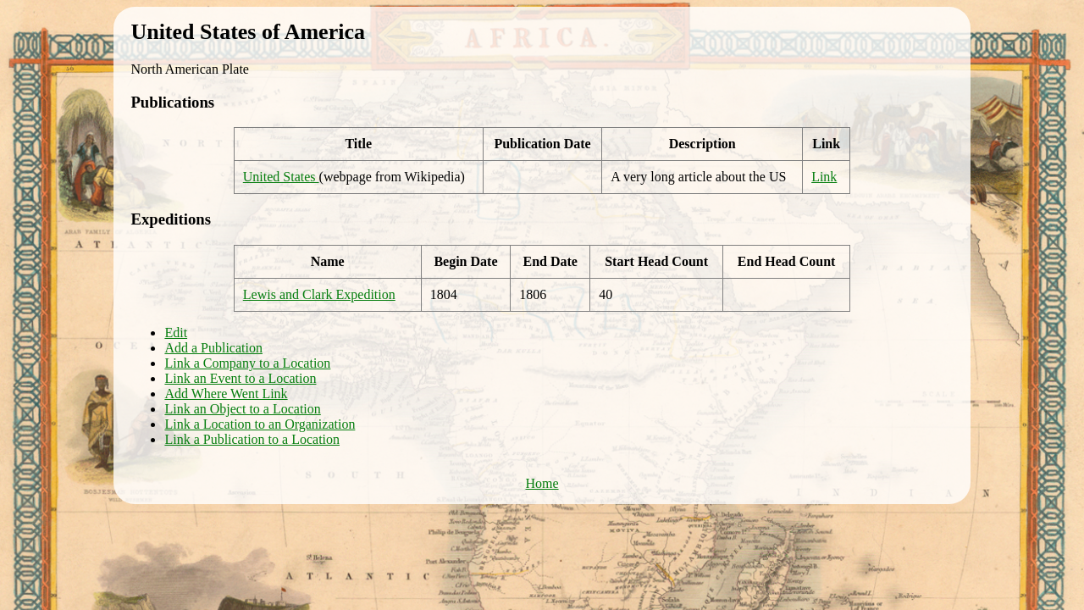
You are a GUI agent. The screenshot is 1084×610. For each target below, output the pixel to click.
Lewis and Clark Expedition (319, 294)
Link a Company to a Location (247, 363)
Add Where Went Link (225, 393)
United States (281, 176)
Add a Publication (213, 348)
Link (824, 176)
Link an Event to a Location (240, 378)
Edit (175, 332)
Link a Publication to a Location (252, 439)
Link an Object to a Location (242, 409)
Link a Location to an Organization (259, 424)
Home (541, 483)
